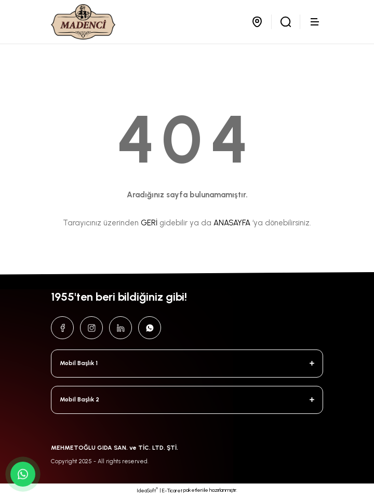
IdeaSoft (147, 490)
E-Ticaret (172, 490)
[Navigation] (316, 22)
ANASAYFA (231, 222)
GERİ (149, 222)
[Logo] (83, 21)
